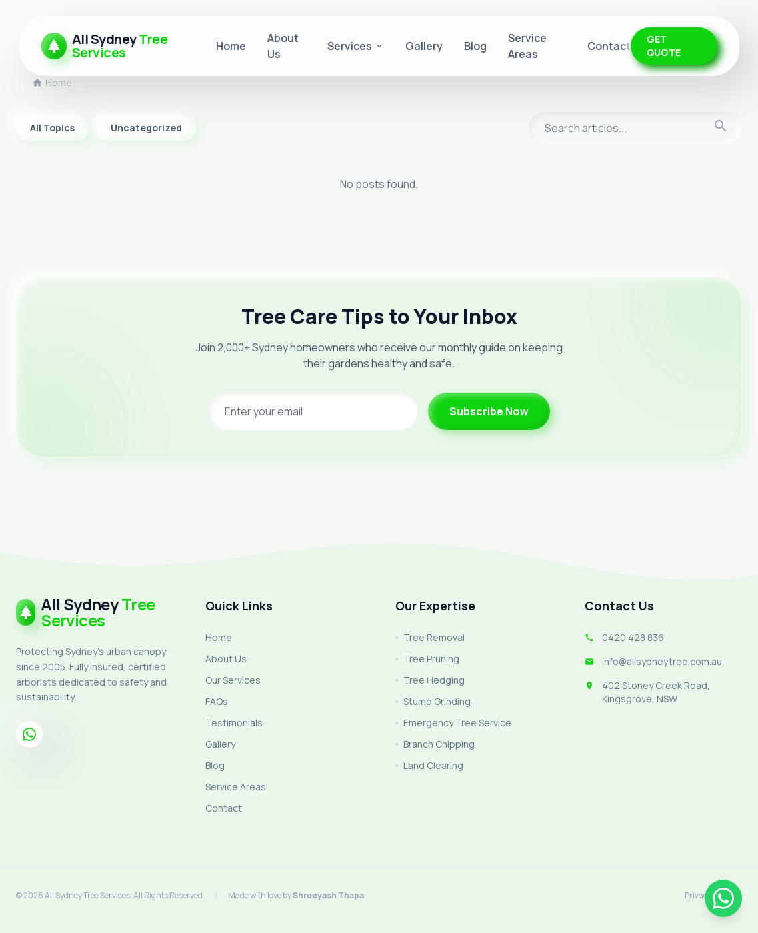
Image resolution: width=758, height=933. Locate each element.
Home (231, 46)
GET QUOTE (664, 46)
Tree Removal (430, 637)
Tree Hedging (430, 680)
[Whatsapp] (29, 734)
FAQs (216, 701)
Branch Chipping (435, 744)
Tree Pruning (427, 658)
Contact (609, 46)
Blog (475, 46)
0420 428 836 (633, 637)
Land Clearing (429, 765)
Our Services (233, 680)
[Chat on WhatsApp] (723, 898)
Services (355, 46)
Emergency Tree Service (453, 722)
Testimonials (234, 722)
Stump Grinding (433, 701)
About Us (226, 658)
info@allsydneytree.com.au (662, 661)
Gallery (424, 46)
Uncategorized (146, 127)
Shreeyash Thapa (328, 895)
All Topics (52, 127)
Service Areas (235, 786)
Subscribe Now (489, 411)
